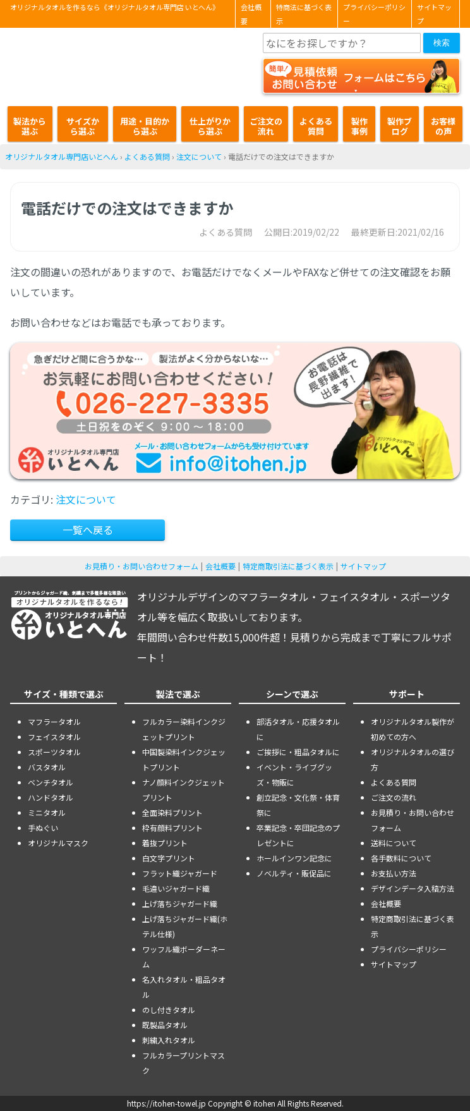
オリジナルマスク (58, 842)
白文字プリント (168, 858)
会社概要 (251, 14)
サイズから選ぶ (82, 126)
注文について (199, 156)
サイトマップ (434, 14)
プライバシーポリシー (374, 14)
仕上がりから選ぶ (210, 126)
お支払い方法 (393, 873)
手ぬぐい (43, 827)
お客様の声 (443, 126)
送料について (393, 842)
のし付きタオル (168, 1009)
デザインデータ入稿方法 (412, 888)
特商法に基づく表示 (304, 14)
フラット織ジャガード (179, 873)
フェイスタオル (54, 736)
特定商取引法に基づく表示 (288, 566)
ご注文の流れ (266, 126)
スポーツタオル (54, 751)
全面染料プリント (172, 812)
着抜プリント (165, 842)
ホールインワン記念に (294, 858)
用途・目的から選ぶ (144, 126)
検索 (441, 42)
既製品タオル (165, 1024)
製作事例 (359, 126)
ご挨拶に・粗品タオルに (298, 751)
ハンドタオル (50, 797)
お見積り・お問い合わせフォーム (141, 566)
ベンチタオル (50, 782)
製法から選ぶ (29, 126)
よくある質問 (315, 126)
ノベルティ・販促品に (294, 873)
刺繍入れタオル (168, 1040)
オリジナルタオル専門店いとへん (61, 156)
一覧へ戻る (88, 529)
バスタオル (47, 767)
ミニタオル (47, 812)
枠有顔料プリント (172, 827)
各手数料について (401, 858)
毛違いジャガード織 (176, 888)
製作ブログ (399, 126)
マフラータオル (54, 721)
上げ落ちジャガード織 (179, 903)
